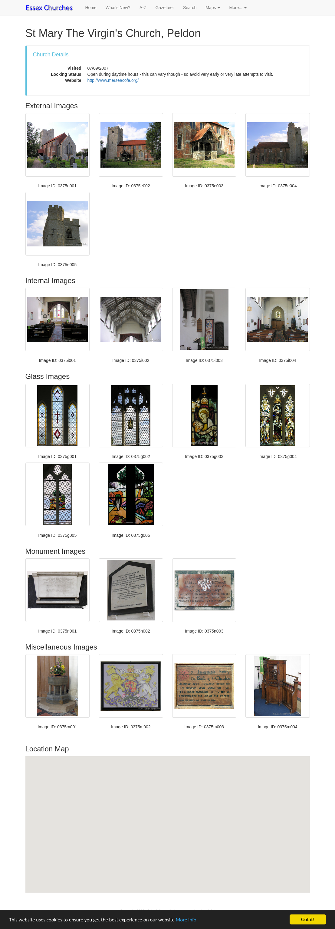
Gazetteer (164, 7)
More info (186, 920)
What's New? (118, 7)
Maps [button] (212, 7)
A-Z (143, 7)
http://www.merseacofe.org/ (113, 80)
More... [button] (237, 7)
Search (189, 7)
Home (91, 7)
